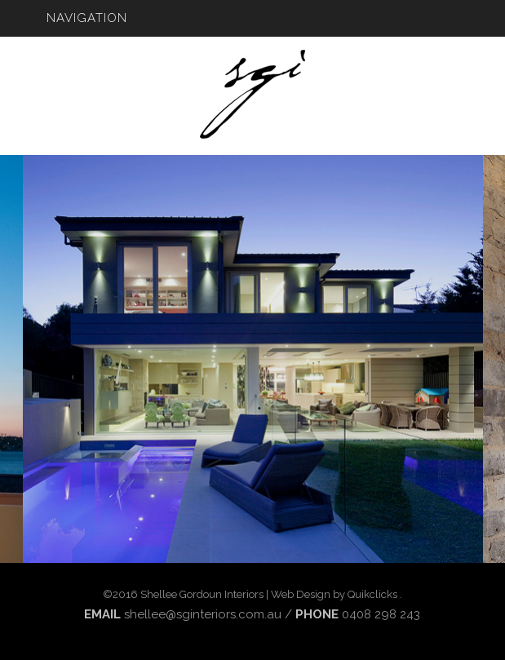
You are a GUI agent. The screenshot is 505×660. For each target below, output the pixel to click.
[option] (253, 359)
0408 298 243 (381, 614)
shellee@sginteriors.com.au (202, 614)
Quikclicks (372, 594)
